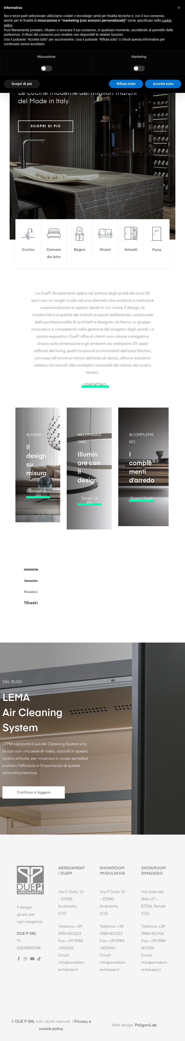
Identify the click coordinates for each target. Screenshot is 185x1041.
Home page (22, 26)
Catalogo (91, 27)
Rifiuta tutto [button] (126, 1032)
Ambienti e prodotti (57, 27)
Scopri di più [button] (22, 1032)
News (112, 26)
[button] (38, 517)
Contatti (132, 27)
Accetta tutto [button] (163, 1032)
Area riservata (160, 26)
